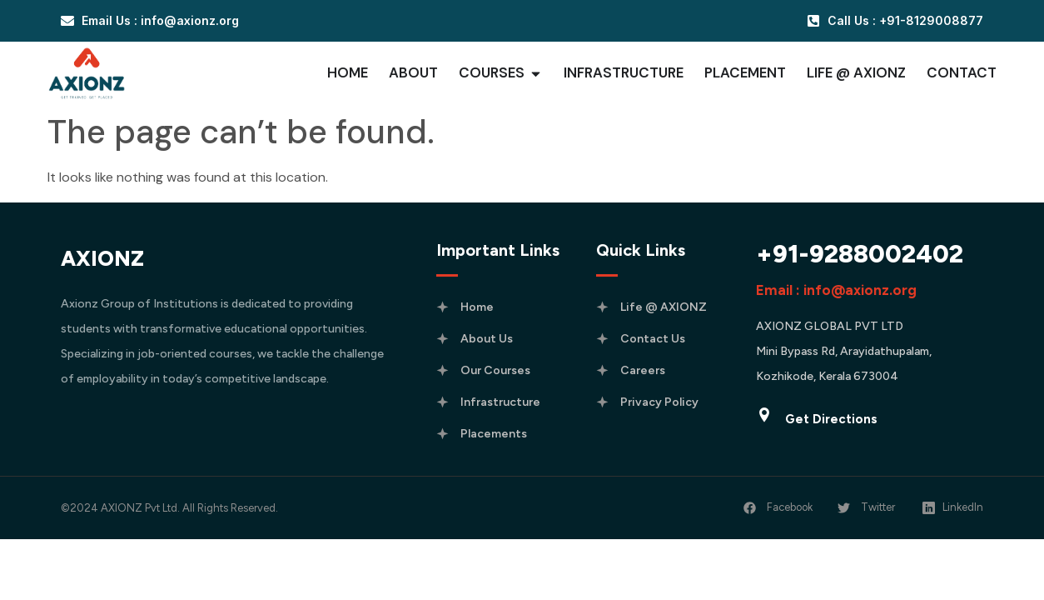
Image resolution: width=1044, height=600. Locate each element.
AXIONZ (102, 258)
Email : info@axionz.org (836, 290)
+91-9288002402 (859, 253)
